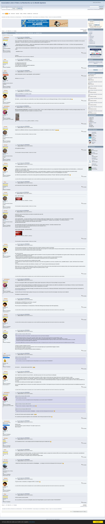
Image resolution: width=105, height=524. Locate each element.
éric (5, 353)
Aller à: (71, 511)
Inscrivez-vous (92, 43)
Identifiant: (92, 21)
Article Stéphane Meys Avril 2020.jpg (21, 120)
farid (5, 449)
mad (5, 330)
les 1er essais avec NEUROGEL (23, 37)
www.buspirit (22, 78)
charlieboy (6, 37)
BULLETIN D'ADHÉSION (95, 56)
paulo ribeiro (94, 168)
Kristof (5, 126)
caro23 (95, 74)
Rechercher (92, 36)
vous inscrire (98, 27)
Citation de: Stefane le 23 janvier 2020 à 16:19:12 (23, 333)
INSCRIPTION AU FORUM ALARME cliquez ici (95, 9)
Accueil (91, 32)
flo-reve (6, 459)
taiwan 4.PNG (17, 200)
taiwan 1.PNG (17, 235)
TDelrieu (47, 508)
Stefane (6, 90)
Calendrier (91, 37)
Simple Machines (57, 519)
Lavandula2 (94, 132)
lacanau (6, 438)
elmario (91, 78)
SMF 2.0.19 (48, 519)
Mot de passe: (91, 23)
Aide (90, 34)
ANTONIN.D (6, 106)
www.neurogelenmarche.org (20, 289)
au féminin (90, 74)
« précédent (82, 29)
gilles (5, 70)
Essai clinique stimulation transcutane (95, 77)
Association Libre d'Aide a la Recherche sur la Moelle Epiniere (23, 3)
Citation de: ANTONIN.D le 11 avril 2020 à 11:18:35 (23, 93)
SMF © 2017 (52, 519)
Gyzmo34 (93, 142)
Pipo (5, 59)
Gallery (91, 39)
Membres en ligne (92, 122)
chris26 (93, 134)
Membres (91, 40)
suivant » (85, 29)
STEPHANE (94, 164)
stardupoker (7, 421)
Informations (32, 522)
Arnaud (93, 137)
